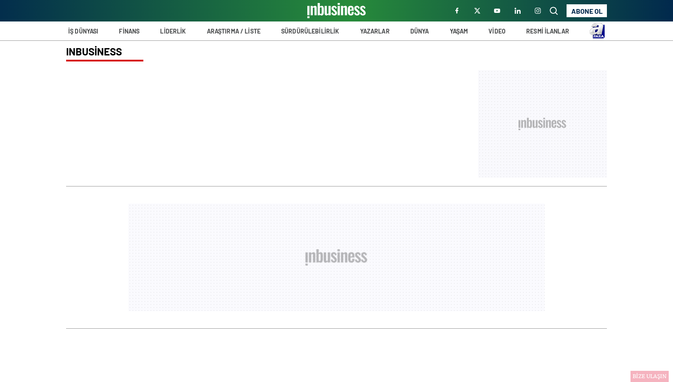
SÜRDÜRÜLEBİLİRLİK (310, 31)
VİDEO (497, 31)
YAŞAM (459, 31)
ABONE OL (587, 11)
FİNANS (129, 31)
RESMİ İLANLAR (547, 31)
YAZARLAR (375, 31)
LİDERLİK (173, 31)
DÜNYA (419, 31)
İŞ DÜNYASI (83, 31)
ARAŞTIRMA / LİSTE (234, 31)
